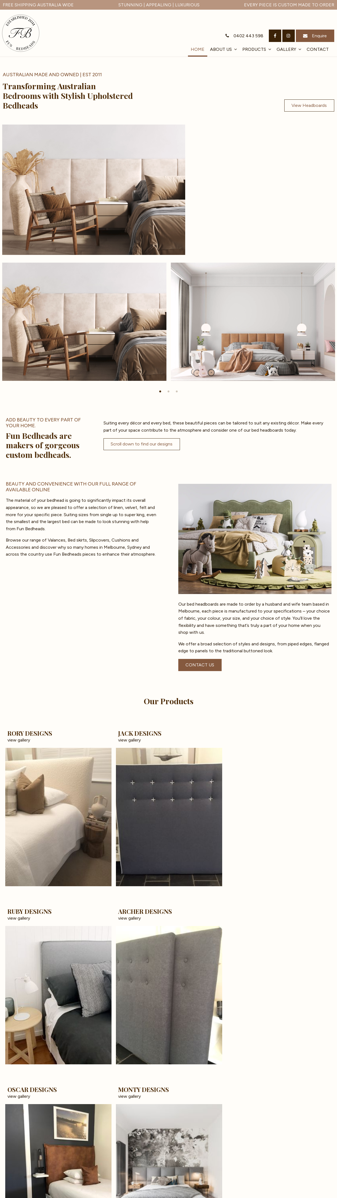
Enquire (319, 35)
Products (254, 49)
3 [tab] (177, 253)
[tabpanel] (84, 183)
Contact (318, 49)
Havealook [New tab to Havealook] (320, 1193)
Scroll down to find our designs (142, 305)
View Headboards (309, 105)
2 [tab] (168, 253)
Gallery (286, 49)
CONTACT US (199, 526)
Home (198, 49)
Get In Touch (313, 1167)
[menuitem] (13, 1190)
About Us (221, 49)
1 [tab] (160, 253)
